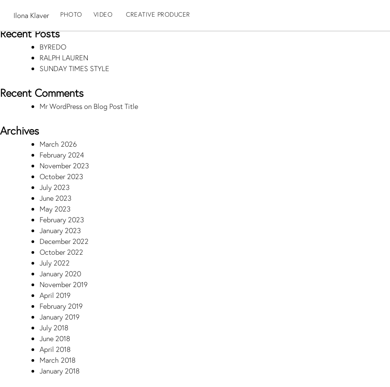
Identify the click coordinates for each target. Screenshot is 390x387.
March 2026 (58, 143)
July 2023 (55, 187)
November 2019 (64, 284)
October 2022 (61, 251)
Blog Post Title (116, 106)
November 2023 (64, 165)
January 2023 (60, 230)
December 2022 (64, 241)
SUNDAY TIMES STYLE (74, 68)
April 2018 (55, 349)
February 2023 (62, 219)
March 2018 (58, 359)
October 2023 (61, 176)
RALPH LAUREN (64, 57)
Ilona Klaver (31, 15)
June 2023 (56, 197)
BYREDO (53, 46)
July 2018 (54, 327)
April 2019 (55, 295)
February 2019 (61, 305)
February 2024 (62, 154)
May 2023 (55, 208)
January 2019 (60, 316)
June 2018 (55, 338)
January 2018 (60, 370)
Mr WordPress (61, 106)
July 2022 (55, 262)
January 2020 (60, 273)
